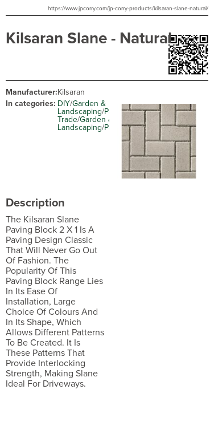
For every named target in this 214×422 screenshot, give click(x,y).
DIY (63, 103)
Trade (67, 119)
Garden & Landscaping (81, 107)
